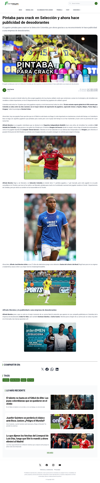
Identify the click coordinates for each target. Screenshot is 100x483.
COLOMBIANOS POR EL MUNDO (45, 10)
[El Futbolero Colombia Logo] (11, 3)
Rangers (23, 380)
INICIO (20, 10)
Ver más (50, 452)
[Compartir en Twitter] (42, 369)
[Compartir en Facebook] (47, 369)
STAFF (67, 10)
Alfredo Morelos (15, 380)
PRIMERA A (59, 10)
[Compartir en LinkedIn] (57, 369)
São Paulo (30, 380)
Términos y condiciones (46, 469)
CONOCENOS (77, 10)
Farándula (6, 380)
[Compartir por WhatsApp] (52, 369)
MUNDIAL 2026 (29, 10)
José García (10, 89)
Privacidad (57, 469)
